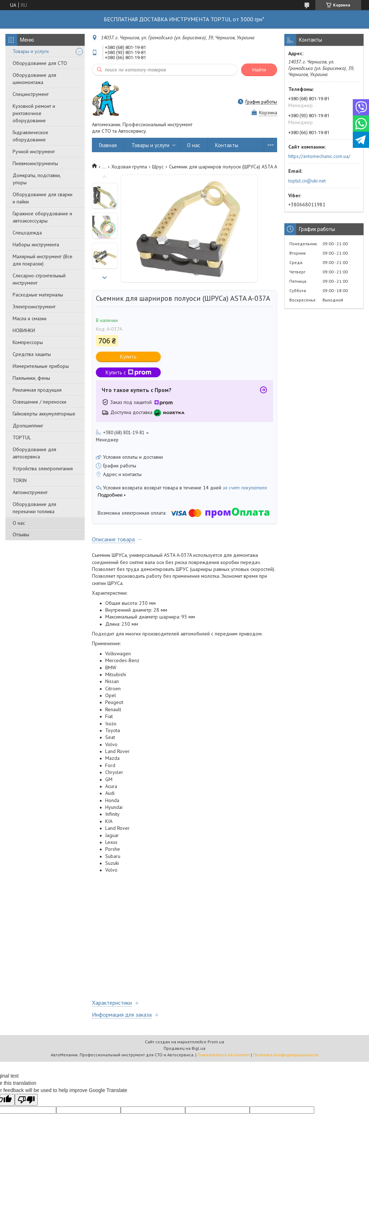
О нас (19, 523)
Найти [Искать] (259, 69)
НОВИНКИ (24, 330)
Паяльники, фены (31, 378)
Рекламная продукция (37, 390)
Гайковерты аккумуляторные (44, 413)
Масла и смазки (29, 318)
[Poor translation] (26, 1100)
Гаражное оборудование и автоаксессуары (42, 217)
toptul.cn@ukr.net (307, 180)
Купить (128, 356)
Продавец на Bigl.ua (184, 1048)
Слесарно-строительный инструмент (39, 279)
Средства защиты (32, 354)
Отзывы (21, 534)
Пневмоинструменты (35, 163)
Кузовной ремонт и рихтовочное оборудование (34, 113)
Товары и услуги (31, 51)
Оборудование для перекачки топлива (34, 508)
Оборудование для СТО (40, 63)
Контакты (226, 145)
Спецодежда (27, 232)
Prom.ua (216, 1041)
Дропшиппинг (28, 425)
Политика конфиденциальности (285, 1054)
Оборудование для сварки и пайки (42, 198)
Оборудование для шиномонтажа (34, 78)
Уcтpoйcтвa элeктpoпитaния (43, 468)
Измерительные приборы (41, 366)
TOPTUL (22, 437)
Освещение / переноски (39, 402)
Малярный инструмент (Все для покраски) (42, 260)
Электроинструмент (34, 306)
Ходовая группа (129, 166)
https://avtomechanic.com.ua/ (319, 156)
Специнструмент (31, 94)
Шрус (158, 166)
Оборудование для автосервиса (34, 453)
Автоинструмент (30, 492)
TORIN (20, 480)
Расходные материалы (38, 294)
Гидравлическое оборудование (30, 136)
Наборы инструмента (36, 244)
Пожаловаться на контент (223, 1054)
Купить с (128, 372)
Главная (108, 145)
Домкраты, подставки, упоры (37, 179)
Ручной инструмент (34, 151)
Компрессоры (28, 342)
